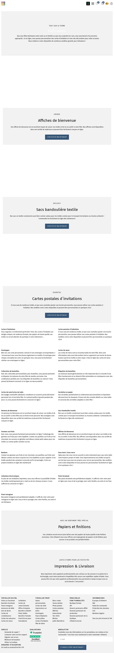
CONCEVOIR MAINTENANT (13, 166)
